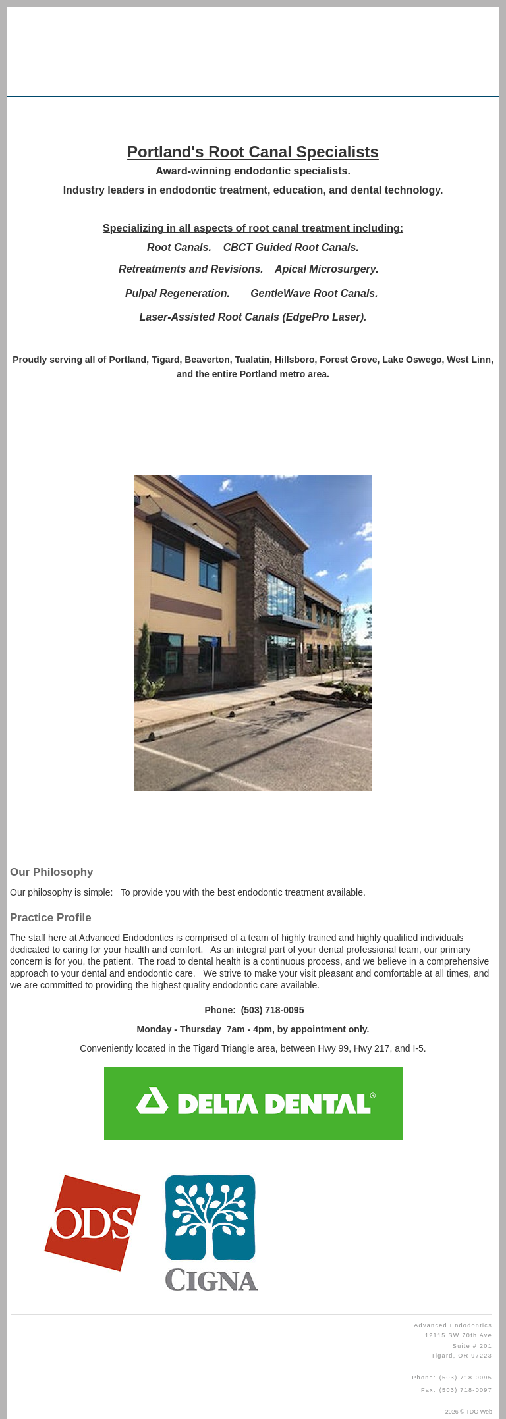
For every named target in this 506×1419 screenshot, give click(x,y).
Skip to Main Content (36, 11)
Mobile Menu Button (27, 114)
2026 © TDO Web (468, 1411)
